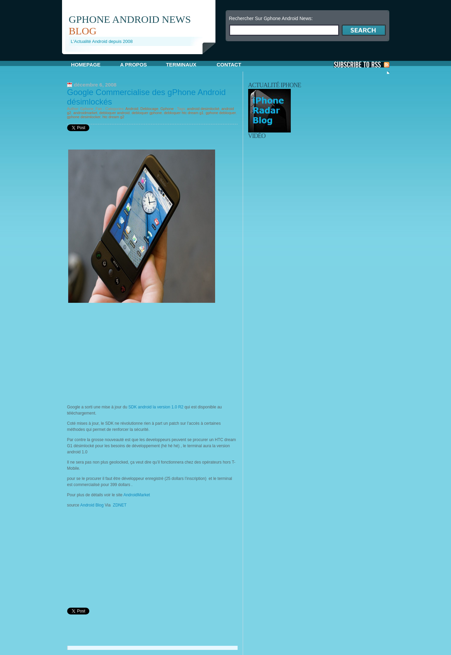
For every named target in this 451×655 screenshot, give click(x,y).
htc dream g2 (113, 117)
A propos (133, 64)
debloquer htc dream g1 (184, 113)
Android (131, 109)
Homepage (85, 64)
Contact (228, 64)
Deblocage (149, 109)
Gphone (167, 109)
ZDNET (119, 505)
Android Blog (92, 505)
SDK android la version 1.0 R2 (156, 407)
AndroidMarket (136, 495)
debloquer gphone (147, 113)
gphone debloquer (221, 113)
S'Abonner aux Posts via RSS (361, 64)
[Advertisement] (142, 56)
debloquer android (114, 113)
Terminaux (181, 64)
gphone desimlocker (84, 117)
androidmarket (85, 113)
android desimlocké (203, 109)
